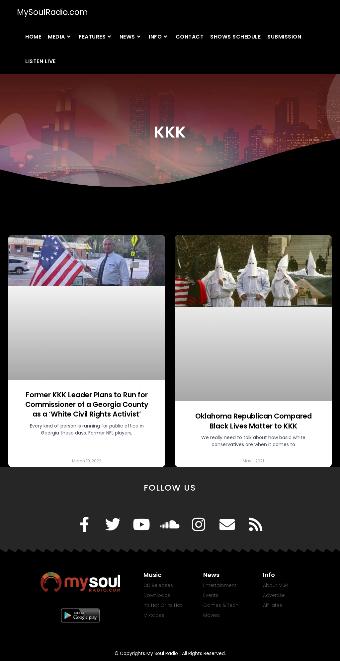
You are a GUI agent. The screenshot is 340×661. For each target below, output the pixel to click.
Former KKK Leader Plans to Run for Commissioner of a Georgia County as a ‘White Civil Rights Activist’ (86, 404)
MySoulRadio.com (52, 12)
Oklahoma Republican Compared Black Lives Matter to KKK (253, 420)
